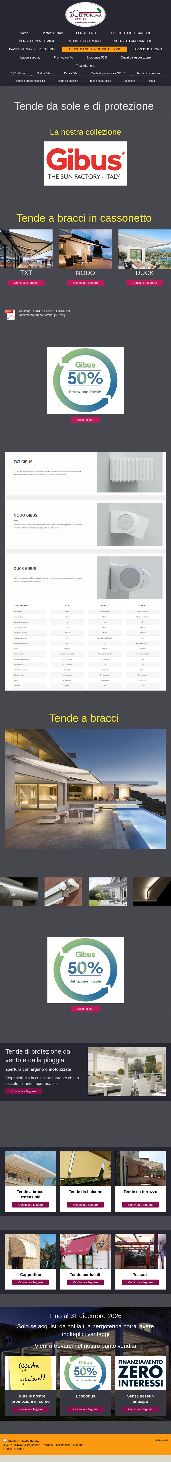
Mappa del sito (29, 1440)
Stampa (11, 1440)
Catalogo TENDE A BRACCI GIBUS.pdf (44, 311)
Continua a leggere (26, 282)
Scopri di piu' (85, 419)
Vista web (161, 1440)
